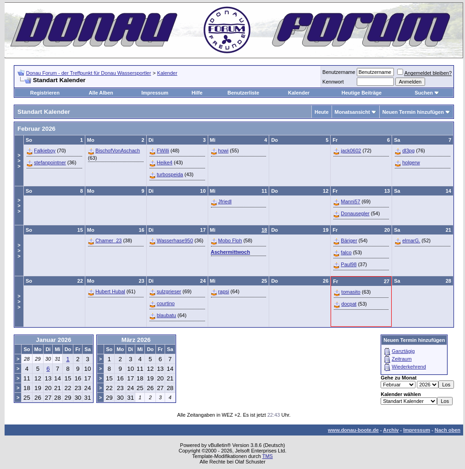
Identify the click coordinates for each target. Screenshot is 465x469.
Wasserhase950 (175, 240)
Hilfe (197, 92)
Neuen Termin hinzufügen (413, 112)
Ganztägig (403, 351)
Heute (322, 112)
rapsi (223, 291)
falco (346, 252)
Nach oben (447, 430)
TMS (267, 456)
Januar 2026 (53, 339)
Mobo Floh (230, 240)
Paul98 (348, 264)
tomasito (350, 292)
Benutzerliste (243, 92)
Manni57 (350, 201)
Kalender (167, 73)
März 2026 (136, 339)
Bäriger (349, 240)
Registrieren (45, 92)
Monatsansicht (352, 112)
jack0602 (351, 150)
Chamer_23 (108, 240)
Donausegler (355, 213)
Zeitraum (401, 359)
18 (264, 230)
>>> (18, 160)
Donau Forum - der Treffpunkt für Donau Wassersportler (88, 73)
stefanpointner (50, 162)
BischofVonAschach (117, 150)
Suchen (424, 92)
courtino (166, 303)
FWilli (163, 150)
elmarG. (411, 240)
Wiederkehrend (409, 366)
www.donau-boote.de (353, 430)
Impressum (154, 92)
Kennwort (332, 81)
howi (223, 150)
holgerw (411, 162)
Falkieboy (44, 150)
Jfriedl (225, 201)
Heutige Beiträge (362, 92)
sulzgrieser (169, 291)
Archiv (391, 430)
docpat (348, 304)
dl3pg (408, 150)
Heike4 (164, 162)
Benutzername (338, 72)
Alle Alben (101, 92)
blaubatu (166, 315)
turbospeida (170, 174)
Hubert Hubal (110, 291)
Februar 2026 (36, 128)
